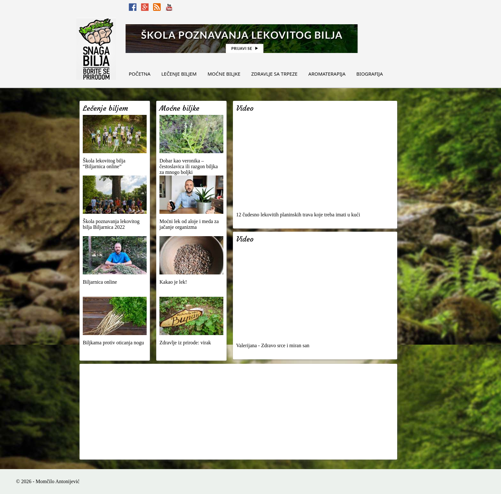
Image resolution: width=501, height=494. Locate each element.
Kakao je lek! (173, 282)
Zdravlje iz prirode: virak (185, 342)
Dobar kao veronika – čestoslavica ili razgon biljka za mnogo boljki (188, 166)
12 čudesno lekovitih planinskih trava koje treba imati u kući (298, 214)
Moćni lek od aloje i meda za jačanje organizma (189, 224)
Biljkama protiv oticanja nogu (113, 342)
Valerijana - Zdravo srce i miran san (272, 345)
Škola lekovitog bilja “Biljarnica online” (104, 163)
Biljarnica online (100, 282)
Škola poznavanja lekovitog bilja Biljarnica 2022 (111, 224)
